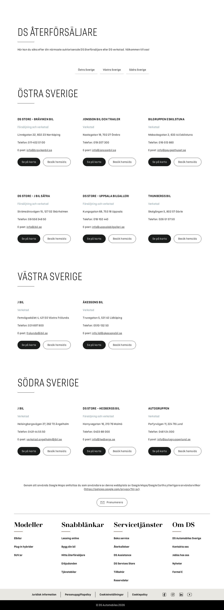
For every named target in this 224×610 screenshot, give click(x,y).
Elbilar (18, 538)
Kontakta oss (180, 546)
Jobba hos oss (180, 555)
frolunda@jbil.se (37, 333)
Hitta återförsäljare (73, 555)
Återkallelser (121, 546)
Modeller (28, 524)
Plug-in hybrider (23, 546)
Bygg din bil (68, 546)
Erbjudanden (69, 563)
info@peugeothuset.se (171, 150)
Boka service (121, 538)
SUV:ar (18, 555)
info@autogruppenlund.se (174, 439)
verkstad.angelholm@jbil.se (44, 439)
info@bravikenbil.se (39, 150)
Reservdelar (121, 580)
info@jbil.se (34, 227)
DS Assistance (122, 555)
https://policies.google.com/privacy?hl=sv (111, 489)
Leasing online (70, 538)
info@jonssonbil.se (104, 150)
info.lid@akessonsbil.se (107, 333)
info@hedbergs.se (103, 439)
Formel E (177, 572)
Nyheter (177, 563)
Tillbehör (119, 572)
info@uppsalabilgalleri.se (108, 227)
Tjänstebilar (68, 572)
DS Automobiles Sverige (186, 538)
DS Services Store (124, 563)
